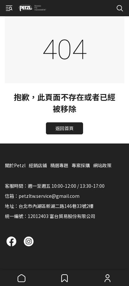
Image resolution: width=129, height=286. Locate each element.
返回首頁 (64, 128)
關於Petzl (15, 165)
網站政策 (102, 165)
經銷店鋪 (38, 165)
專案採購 (81, 165)
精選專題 (59, 165)
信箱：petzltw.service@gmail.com (42, 196)
